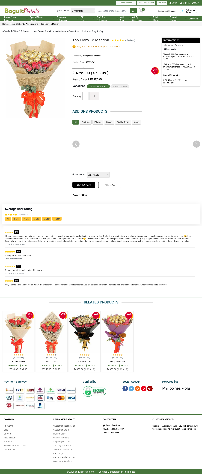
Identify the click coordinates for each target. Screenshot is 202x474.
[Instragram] (137, 388)
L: (168, 80)
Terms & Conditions (62, 448)
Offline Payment (61, 437)
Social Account (131, 381)
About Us (8, 425)
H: (190, 80)
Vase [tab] (136, 122)
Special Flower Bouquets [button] (42, 18)
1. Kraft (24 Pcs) (120, 86)
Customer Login (61, 429)
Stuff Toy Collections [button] (107, 18)
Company (9, 418)
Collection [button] (194, 18)
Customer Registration (64, 425)
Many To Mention (117, 361)
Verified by (89, 381)
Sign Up (185, 2)
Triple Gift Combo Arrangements (24, 24)
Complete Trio (84, 361)
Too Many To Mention (50, 24)
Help (195, 2)
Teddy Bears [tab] (123, 122)
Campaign (58, 452)
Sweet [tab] (109, 122)
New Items (162, 2)
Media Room (10, 437)
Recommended (126, 2)
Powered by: (169, 381)
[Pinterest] (143, 388)
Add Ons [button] (125, 18)
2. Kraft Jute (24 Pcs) (98, 86)
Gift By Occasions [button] (141, 18)
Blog (6, 429)
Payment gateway (14, 381)
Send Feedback (112, 424)
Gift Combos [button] (87, 18)
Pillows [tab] (97, 122)
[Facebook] (125, 388)
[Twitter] (131, 388)
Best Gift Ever (51, 361)
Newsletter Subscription (15, 444)
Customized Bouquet (166, 11)
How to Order (59, 433)
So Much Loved (18, 361)
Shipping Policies (61, 441)
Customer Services (163, 418)
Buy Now (110, 185)
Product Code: (83, 62)
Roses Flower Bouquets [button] (16, 18)
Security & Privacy (62, 444)
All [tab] (75, 122)
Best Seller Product (146, 2)
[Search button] (133, 10)
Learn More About (63, 418)
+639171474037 (116, 428)
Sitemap (8, 441)
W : (179, 80)
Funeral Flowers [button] (178, 18)
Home (5, 24)
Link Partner (10, 448)
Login (173, 2)
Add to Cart (84, 185)
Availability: (86, 55)
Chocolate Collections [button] (67, 18)
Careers (7, 433)
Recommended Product (64, 456)
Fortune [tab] (85, 122)
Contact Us (109, 418)
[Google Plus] (150, 388)
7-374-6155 (114, 432)
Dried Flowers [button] (160, 18)
